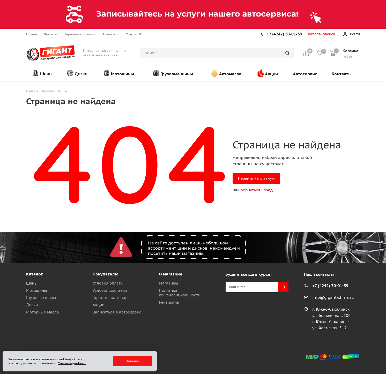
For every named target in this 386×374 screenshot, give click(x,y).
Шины (32, 283)
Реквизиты (169, 302)
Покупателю (105, 273)
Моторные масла (42, 312)
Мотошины (36, 290)
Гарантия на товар (110, 297)
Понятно (132, 361)
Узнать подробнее (72, 363)
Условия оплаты (108, 283)
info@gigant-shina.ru (333, 297)
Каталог (34, 273)
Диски (32, 304)
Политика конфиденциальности (179, 292)
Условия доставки (110, 290)
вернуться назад (257, 190)
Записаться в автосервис (117, 312)
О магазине (170, 273)
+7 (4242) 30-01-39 (284, 34)
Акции (98, 304)
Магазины (168, 283)
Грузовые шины (41, 297)
